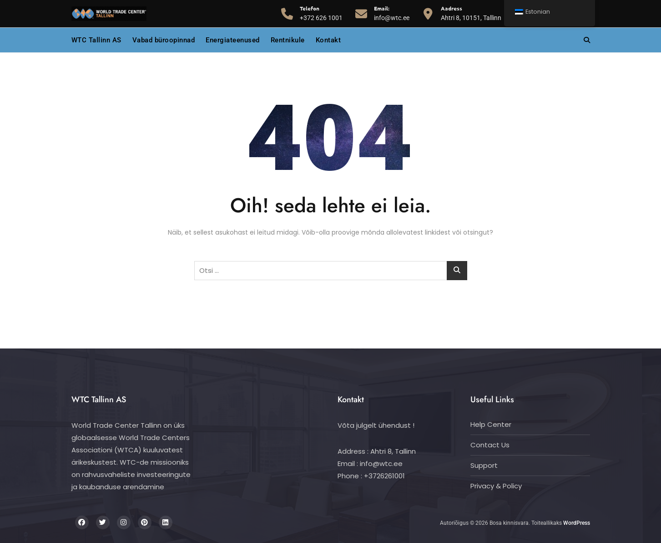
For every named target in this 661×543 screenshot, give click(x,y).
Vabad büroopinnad (163, 40)
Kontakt (328, 40)
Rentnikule (288, 40)
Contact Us (490, 445)
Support (484, 465)
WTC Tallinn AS (96, 40)
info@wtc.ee (391, 12)
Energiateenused (233, 40)
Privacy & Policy (496, 486)
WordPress (576, 523)
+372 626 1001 (321, 12)
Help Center (490, 424)
